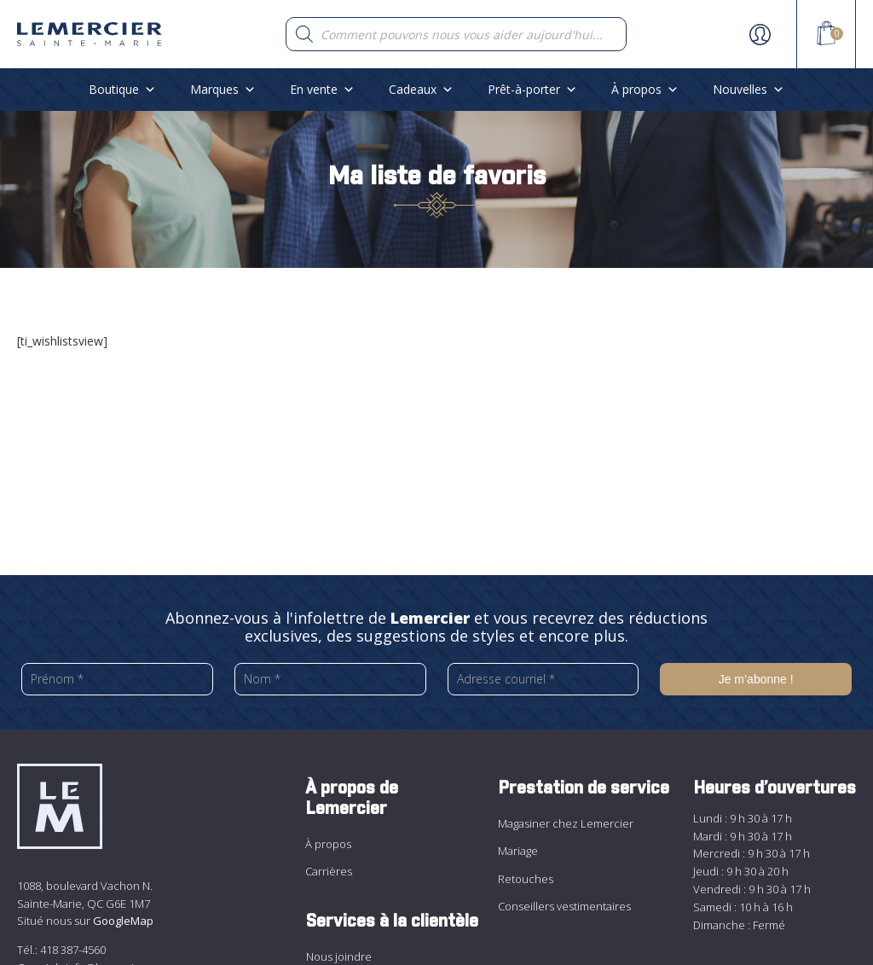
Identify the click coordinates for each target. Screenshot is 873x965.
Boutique (122, 89)
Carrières (328, 871)
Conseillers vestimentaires (564, 906)
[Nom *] (330, 679)
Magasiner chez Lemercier (565, 823)
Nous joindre (339, 956)
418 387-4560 (73, 949)
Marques (223, 89)
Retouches (525, 879)
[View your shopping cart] (826, 35)
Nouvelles (748, 89)
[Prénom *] (117, 679)
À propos (645, 89)
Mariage (518, 850)
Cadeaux (421, 89)
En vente (322, 89)
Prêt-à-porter (532, 89)
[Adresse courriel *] (543, 679)
